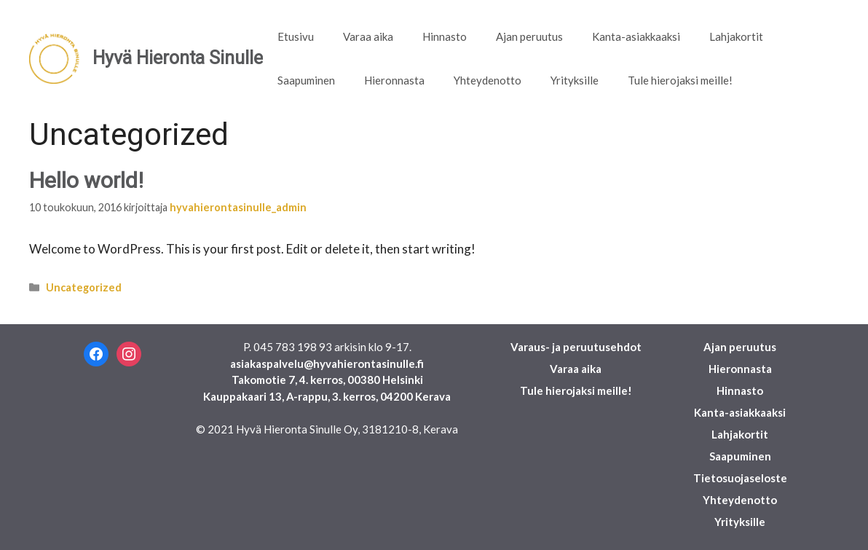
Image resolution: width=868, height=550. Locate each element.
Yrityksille (575, 80)
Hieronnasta (394, 80)
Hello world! (86, 180)
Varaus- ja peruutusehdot (576, 346)
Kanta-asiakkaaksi (636, 36)
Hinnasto (444, 36)
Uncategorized (84, 287)
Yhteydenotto (487, 80)
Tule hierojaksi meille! (680, 80)
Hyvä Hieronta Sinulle (177, 57)
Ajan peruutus (529, 36)
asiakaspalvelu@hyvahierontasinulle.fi (327, 363)
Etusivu (295, 36)
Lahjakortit (736, 36)
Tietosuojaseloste (740, 477)
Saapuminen (306, 80)
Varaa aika (368, 36)
